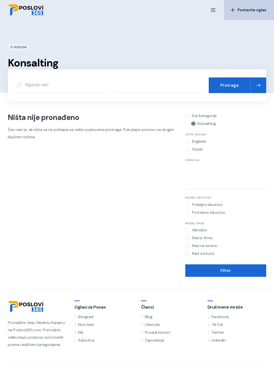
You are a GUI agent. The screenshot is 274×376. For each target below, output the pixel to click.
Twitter (217, 332)
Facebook (220, 316)
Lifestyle (152, 324)
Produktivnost (157, 332)
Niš (80, 332)
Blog (149, 316)
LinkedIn (218, 340)
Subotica (86, 340)
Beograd (85, 316)
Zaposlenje (154, 340)
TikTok (217, 324)
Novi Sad (86, 324)
